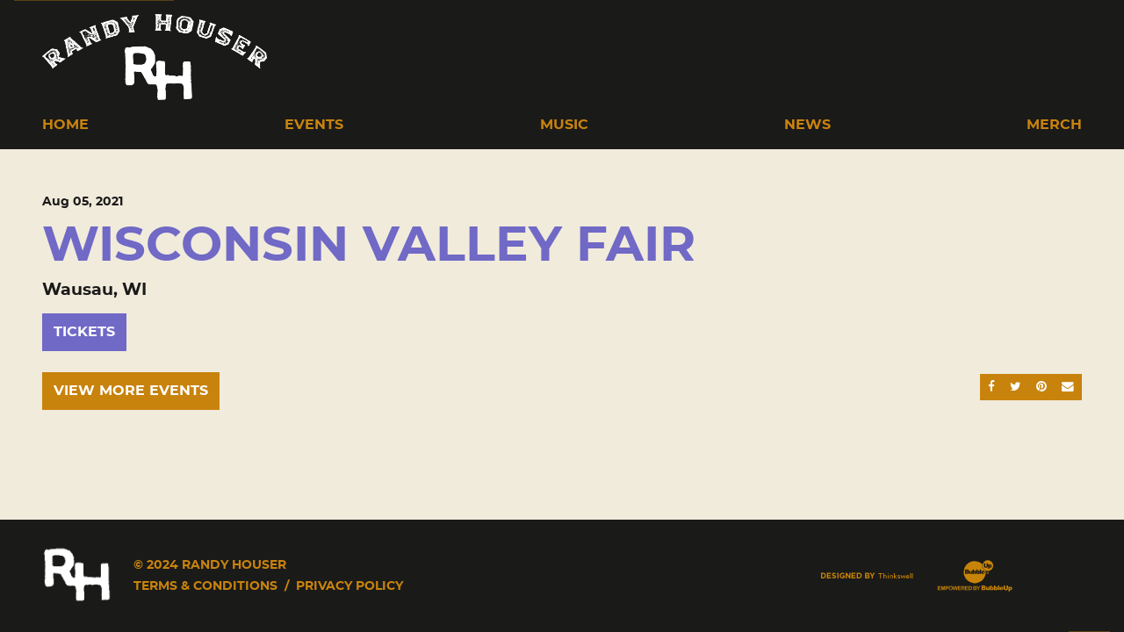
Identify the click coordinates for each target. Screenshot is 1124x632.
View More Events (131, 391)
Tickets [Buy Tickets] (84, 332)
